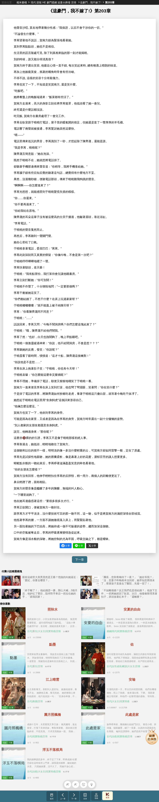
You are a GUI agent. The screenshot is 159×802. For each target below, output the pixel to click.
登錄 (96, 796)
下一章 (79, 559)
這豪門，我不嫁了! (90, 2)
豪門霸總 (52, 2)
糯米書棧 (22, 2)
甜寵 (39, 2)
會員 (107, 795)
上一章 (62, 796)
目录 (85, 796)
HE (44, 2)
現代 (33, 2)
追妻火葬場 (64, 2)
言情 (73, 2)
